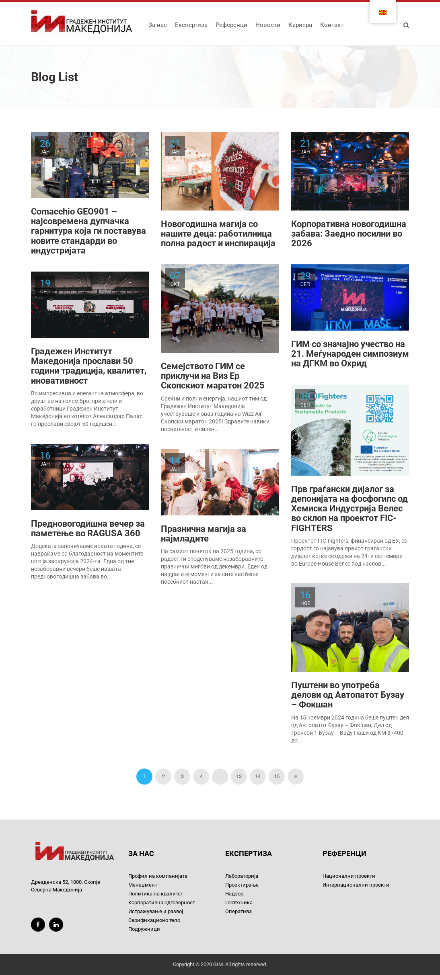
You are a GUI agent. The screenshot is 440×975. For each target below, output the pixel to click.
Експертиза (191, 25)
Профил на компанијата (157, 876)
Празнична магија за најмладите (203, 534)
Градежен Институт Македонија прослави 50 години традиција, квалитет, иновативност (88, 366)
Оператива (238, 911)
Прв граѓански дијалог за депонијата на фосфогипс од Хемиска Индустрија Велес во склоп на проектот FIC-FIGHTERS (349, 508)
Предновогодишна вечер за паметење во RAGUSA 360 (88, 528)
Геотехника (239, 902)
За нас (157, 25)
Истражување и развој (155, 911)
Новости (267, 25)
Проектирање (242, 885)
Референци (231, 25)
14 (258, 776)
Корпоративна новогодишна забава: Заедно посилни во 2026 (348, 233)
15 (277, 776)
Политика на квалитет (155, 894)
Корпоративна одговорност (161, 902)
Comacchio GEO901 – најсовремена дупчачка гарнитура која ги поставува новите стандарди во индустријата (88, 231)
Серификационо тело (154, 920)
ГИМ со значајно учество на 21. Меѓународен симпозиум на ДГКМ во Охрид (350, 353)
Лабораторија (241, 876)
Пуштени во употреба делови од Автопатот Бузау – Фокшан (347, 694)
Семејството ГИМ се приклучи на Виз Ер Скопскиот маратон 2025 (213, 375)
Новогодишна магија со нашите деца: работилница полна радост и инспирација (218, 233)
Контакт (331, 25)
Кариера (300, 25)
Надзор (234, 894)
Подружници (144, 929)
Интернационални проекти (356, 885)
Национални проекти (349, 876)
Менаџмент (142, 885)
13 (239, 776)
